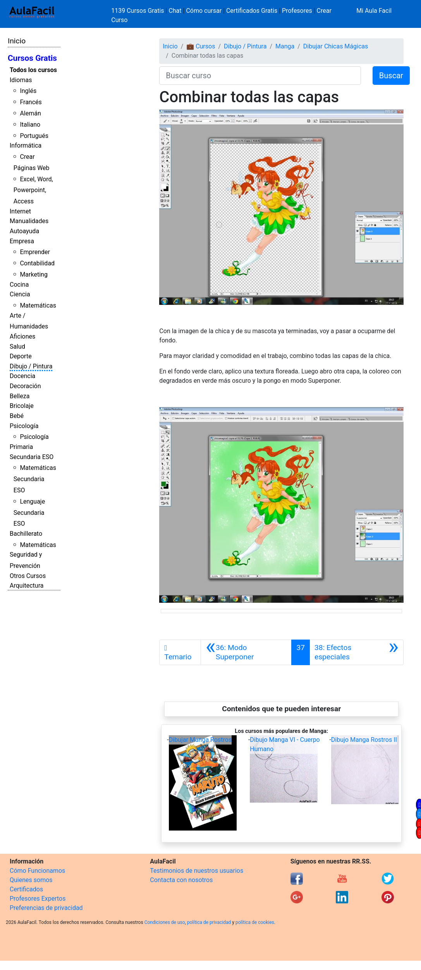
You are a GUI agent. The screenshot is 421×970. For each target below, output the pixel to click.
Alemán (30, 113)
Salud (17, 346)
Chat (174, 10)
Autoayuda (24, 231)
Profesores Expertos (37, 898)
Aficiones (22, 336)
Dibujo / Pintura (31, 366)
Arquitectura (26, 585)
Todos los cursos (33, 70)
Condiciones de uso (164, 922)
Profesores (297, 10)
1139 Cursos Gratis (138, 10)
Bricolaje (22, 405)
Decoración (25, 386)
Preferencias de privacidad (46, 908)
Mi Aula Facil (374, 10)
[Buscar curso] (260, 75)
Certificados (26, 889)
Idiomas (21, 80)
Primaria (21, 447)
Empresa (22, 241)
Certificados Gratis (251, 10)
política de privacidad (209, 922)
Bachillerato (26, 533)
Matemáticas (38, 305)
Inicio (17, 40)
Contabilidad (37, 263)
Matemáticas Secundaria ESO (35, 479)
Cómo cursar (204, 10)
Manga (284, 46)
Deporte (21, 356)
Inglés (28, 91)
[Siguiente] (356, 652)
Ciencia (20, 294)
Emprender (35, 252)
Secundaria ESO (31, 457)
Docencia (22, 376)
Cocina (19, 284)
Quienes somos (31, 880)
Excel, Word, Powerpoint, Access (33, 190)
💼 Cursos (200, 46)
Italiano (30, 124)
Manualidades (29, 221)
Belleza (19, 396)
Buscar (391, 75)
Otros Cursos (28, 576)
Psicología (24, 426)
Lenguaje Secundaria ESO (29, 513)
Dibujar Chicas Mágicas (335, 46)
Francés (30, 102)
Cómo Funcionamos (37, 870)
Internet (20, 211)
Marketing (33, 274)
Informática (25, 145)
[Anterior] (246, 652)
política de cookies (254, 922)
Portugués (34, 135)
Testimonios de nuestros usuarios (196, 870)
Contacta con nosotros (181, 880)
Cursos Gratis (32, 58)
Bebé (17, 416)
